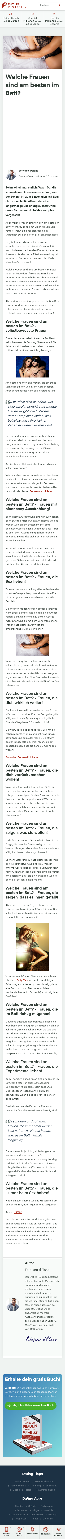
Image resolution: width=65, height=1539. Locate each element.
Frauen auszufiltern (41, 491)
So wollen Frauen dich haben (22, 757)
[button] (6, 1532)
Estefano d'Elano (28, 171)
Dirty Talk (22, 980)
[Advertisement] (32, 133)
